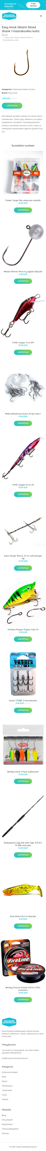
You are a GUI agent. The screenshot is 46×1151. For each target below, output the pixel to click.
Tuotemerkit (7, 1090)
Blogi (4, 1115)
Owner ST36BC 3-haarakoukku (23, 700)
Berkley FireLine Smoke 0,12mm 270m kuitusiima (23, 988)
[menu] (41, 16)
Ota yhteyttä (7, 1120)
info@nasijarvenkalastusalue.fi (15, 1058)
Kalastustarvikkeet (20, 89)
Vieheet (5, 1099)
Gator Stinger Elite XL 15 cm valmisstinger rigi (23, 557)
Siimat (4, 1081)
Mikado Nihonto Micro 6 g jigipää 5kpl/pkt (23, 271)
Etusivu (5, 35)
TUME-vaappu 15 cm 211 (23, 485)
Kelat (4, 1077)
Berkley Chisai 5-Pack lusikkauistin (23, 772)
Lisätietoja (12, 106)
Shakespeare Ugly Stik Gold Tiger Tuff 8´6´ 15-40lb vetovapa (23, 844)
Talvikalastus (7, 1086)
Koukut (32, 89)
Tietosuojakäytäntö (10, 1129)
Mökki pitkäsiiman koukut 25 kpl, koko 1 (23, 414)
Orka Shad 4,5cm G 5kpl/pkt (23, 916)
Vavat (4, 1095)
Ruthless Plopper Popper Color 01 (23, 629)
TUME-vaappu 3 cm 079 (23, 342)
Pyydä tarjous (33, 5)
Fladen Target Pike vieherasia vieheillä (23, 200)
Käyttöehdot (7, 1124)
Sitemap (5, 1133)
